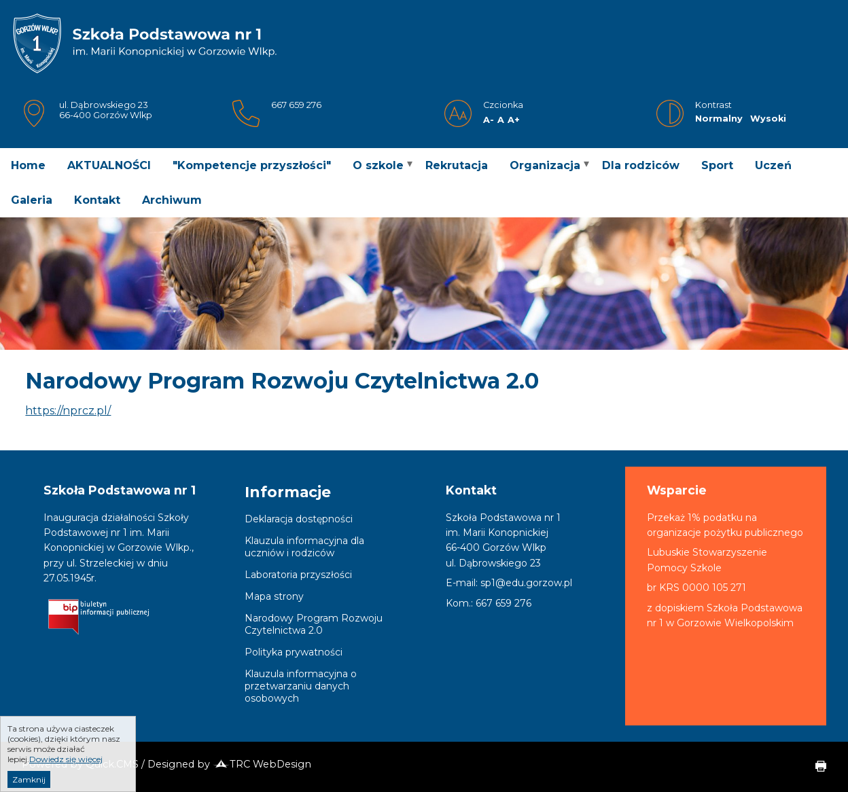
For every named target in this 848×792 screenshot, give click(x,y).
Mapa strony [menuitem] (274, 596)
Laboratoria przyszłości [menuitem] (298, 575)
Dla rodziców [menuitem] (640, 165)
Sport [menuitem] (717, 165)
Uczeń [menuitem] (773, 165)
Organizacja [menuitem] (545, 165)
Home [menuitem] (28, 165)
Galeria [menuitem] (31, 200)
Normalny (719, 118)
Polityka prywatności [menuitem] (293, 652)
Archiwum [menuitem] (172, 200)
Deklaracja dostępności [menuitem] (299, 519)
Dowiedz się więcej (66, 772)
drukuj (815, 767)
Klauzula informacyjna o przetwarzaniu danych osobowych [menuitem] (301, 686)
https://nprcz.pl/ (68, 410)
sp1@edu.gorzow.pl (526, 583)
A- (488, 120)
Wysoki (768, 118)
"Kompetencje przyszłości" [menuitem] (252, 165)
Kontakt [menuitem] (97, 200)
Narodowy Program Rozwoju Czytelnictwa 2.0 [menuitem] (314, 624)
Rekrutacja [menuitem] (456, 165)
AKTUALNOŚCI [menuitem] (109, 165)
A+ (514, 120)
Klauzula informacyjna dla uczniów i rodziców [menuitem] (304, 547)
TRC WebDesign (262, 764)
